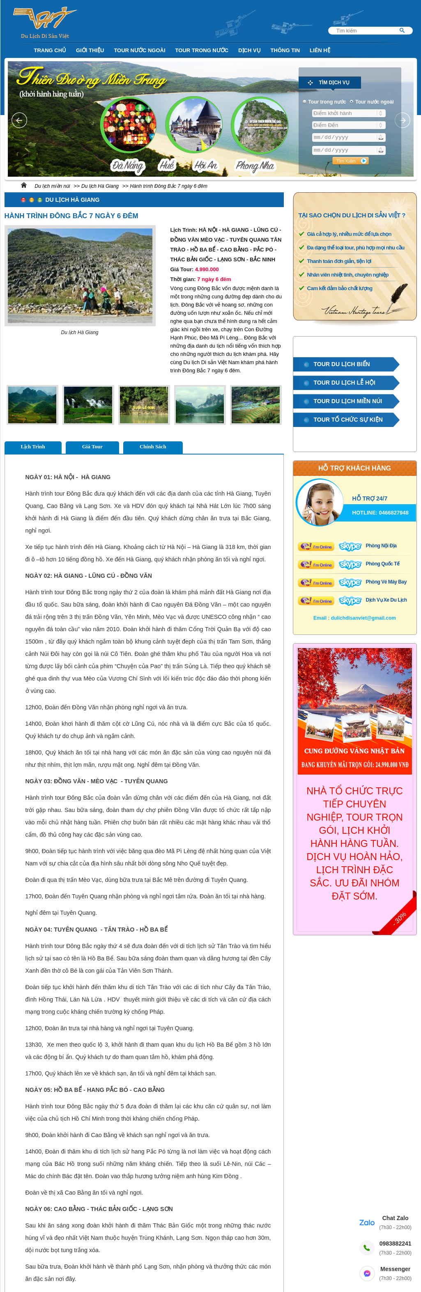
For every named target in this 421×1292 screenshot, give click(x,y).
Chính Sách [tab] (153, 446)
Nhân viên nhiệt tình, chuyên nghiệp (348, 275)
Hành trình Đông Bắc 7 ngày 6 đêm (168, 186)
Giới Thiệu (90, 50)
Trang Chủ (50, 50)
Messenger (395, 1274)
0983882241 (395, 1248)
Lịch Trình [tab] (33, 446)
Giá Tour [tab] (92, 446)
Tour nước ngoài (139, 50)
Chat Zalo (395, 1223)
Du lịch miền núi (52, 186)
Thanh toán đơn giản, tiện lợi (339, 261)
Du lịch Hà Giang (100, 186)
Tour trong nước (202, 50)
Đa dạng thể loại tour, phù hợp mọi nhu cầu (356, 248)
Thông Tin (285, 50)
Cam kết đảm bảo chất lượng (340, 288)
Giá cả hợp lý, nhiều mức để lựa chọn (349, 234)
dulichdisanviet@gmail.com (363, 618)
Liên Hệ (320, 50)
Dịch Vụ (249, 50)
